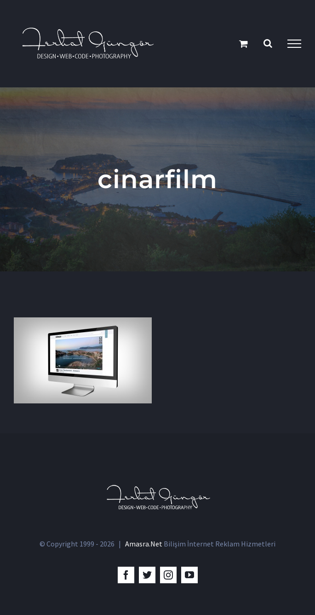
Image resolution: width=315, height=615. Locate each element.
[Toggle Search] (267, 43)
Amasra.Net (143, 543)
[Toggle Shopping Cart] (243, 43)
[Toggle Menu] (294, 44)
